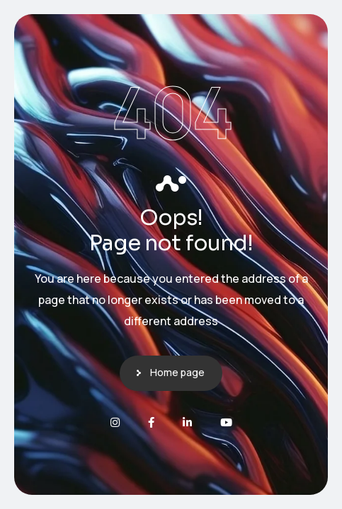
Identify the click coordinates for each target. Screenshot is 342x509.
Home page (177, 372)
